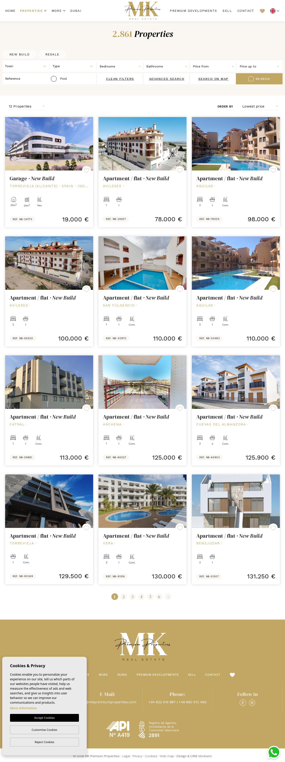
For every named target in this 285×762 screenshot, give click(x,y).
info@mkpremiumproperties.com (107, 702)
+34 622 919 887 (162, 702)
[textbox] (27, 66)
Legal (126, 756)
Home (10, 10)
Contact (245, 10)
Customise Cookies (44, 730)
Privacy (137, 756)
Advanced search (167, 79)
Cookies (151, 756)
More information (23, 708)
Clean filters (120, 79)
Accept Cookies (44, 718)
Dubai (75, 10)
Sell (227, 10)
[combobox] (26, 65)
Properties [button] (31, 10)
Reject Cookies (44, 742)
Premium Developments (193, 10)
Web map (167, 756)
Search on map (213, 79)
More (57, 10)
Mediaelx (205, 756)
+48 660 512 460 (193, 702)
